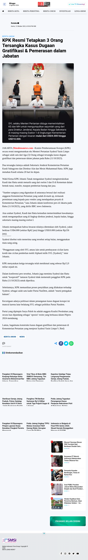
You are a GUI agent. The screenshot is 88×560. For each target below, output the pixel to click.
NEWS (22, 337)
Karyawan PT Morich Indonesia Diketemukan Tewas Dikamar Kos (72, 458)
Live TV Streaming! (78, 4)
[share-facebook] (61, 343)
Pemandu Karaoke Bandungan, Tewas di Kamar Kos (71, 473)
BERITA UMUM (49, 11)
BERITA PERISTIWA (31, 11)
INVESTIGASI (65, 11)
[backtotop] (44, 534)
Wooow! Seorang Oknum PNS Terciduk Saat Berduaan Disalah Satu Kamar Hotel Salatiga (73, 444)
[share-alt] (56, 343)
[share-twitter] (66, 343)
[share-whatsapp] (71, 343)
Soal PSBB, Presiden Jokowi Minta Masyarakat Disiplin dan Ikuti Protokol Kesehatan (73, 487)
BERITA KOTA (13, 11)
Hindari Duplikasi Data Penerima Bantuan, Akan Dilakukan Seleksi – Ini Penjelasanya (73, 501)
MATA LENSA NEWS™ (9, 549)
